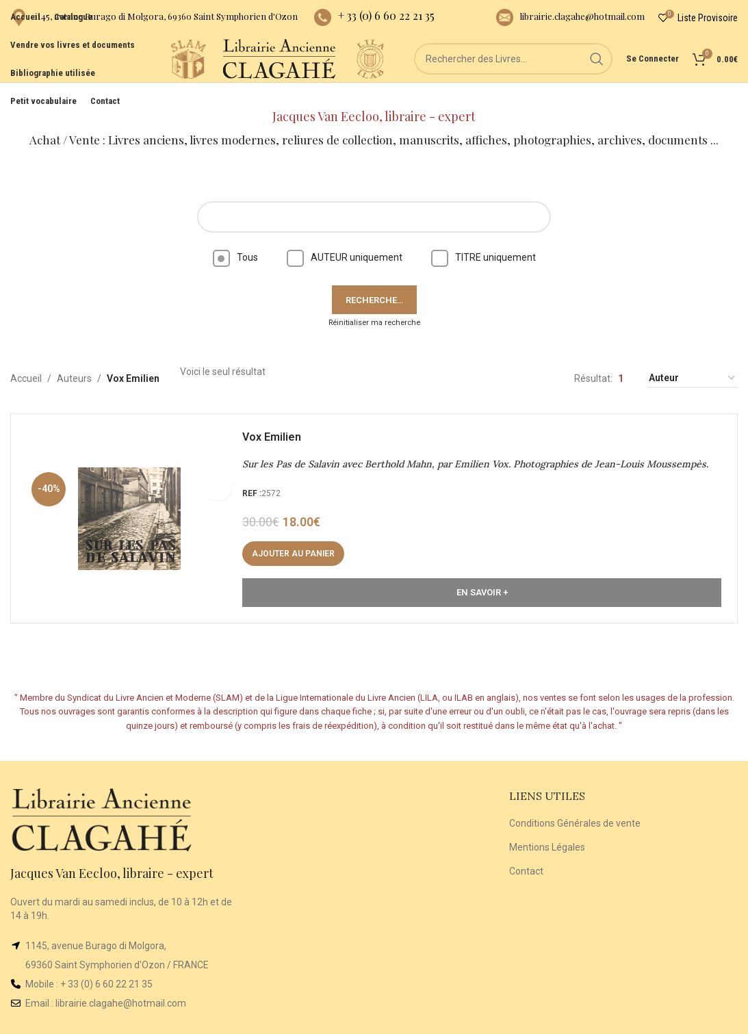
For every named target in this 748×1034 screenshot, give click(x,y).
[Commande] (692, 360)
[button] (298, 539)
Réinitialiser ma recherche (374, 303)
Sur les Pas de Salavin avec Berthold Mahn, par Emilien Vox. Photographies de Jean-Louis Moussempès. (480, 449)
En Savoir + (482, 578)
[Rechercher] (513, 75)
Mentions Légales (547, 828)
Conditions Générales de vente (575, 804)
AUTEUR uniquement (344, 238)
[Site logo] (136, 74)
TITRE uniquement (483, 238)
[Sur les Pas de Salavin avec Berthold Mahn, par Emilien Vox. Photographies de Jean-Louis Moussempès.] (134, 503)
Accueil (26, 359)
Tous (235, 238)
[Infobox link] (154, 20)
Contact (526, 851)
